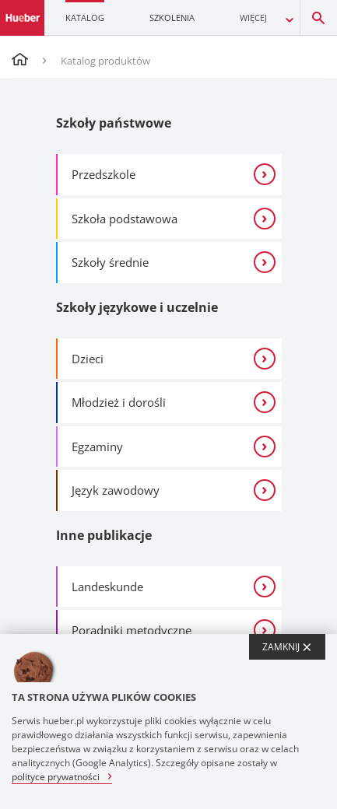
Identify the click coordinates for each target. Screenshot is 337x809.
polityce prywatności (56, 776)
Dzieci (88, 358)
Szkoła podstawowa (124, 218)
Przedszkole (103, 174)
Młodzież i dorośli (119, 402)
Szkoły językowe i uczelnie (137, 307)
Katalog (84, 17)
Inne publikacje (104, 535)
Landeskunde (107, 586)
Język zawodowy (116, 490)
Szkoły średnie (110, 262)
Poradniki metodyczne (131, 630)
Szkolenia (172, 17)
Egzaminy (97, 446)
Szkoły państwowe (113, 122)
